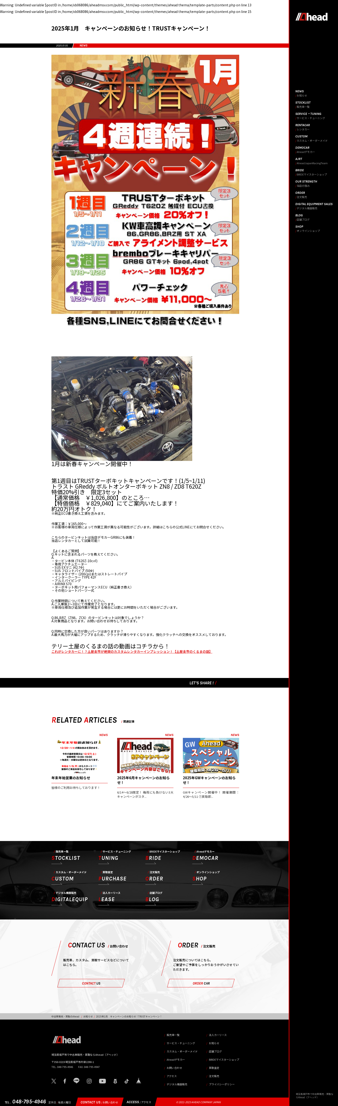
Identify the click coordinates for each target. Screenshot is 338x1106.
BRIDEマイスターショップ (224, 1059)
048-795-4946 (25, 1101)
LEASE (109, 897)
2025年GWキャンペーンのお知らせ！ (209, 780)
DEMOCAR (205, 855)
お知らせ (88, 1016)
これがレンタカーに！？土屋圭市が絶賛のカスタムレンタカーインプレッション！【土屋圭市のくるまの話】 (131, 651)
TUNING (114, 855)
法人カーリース (218, 1035)
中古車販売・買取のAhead (65, 1016)
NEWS (83, 45)
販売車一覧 (173, 1035)
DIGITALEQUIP (69, 897)
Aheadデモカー (176, 1059)
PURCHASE (112, 876)
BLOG (153, 897)
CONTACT (91, 983)
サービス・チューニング (181, 1043)
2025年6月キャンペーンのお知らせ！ (143, 780)
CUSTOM (69, 876)
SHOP (206, 876)
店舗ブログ (215, 1051)
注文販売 (214, 1076)
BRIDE (162, 855)
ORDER (154, 876)
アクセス (172, 1076)
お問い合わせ (174, 1068)
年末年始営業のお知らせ (70, 777)
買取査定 (214, 1068)
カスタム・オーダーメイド (182, 1051)
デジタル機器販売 (177, 1084)
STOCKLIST (65, 855)
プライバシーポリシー (222, 1084)
